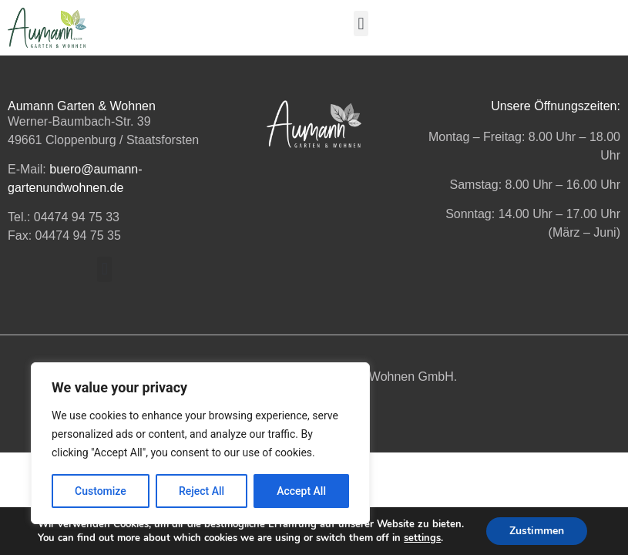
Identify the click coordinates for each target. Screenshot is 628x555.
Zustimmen (536, 530)
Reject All (201, 491)
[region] (200, 443)
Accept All (301, 491)
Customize (100, 491)
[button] (361, 23)
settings (422, 538)
